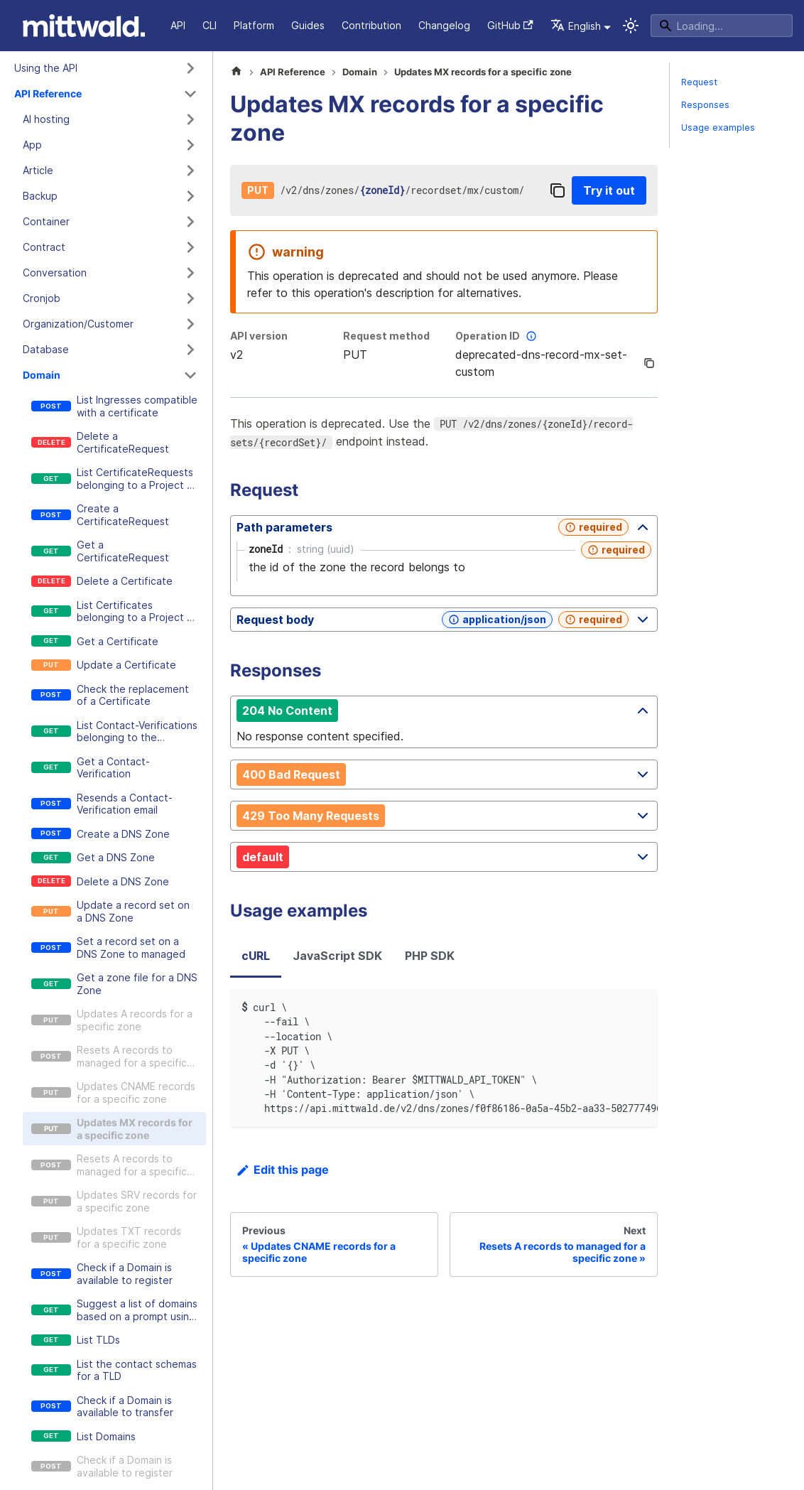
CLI (209, 25)
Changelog (444, 25)
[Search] (722, 25)
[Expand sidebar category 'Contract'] (190, 247)
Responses (705, 104)
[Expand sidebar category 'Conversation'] (190, 272)
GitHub (510, 25)
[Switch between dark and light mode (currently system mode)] (630, 25)
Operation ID (497, 336)
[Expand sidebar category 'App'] (190, 145)
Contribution (371, 25)
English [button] (575, 26)
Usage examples (718, 127)
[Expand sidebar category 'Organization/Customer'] (190, 324)
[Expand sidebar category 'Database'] (190, 349)
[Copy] (557, 190)
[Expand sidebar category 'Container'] (190, 221)
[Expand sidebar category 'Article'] (190, 170)
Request (699, 82)
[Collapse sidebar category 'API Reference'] (190, 93)
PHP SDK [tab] (430, 956)
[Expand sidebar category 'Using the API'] (190, 68)
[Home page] (236, 72)
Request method (386, 336)
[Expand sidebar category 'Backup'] (190, 196)
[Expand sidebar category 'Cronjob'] (190, 298)
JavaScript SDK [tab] (337, 956)
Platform (254, 25)
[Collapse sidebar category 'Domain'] (190, 375)
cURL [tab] (255, 956)
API (177, 25)
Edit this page (282, 1169)
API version (259, 336)
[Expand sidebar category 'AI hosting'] (190, 119)
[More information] (531, 336)
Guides (308, 25)
